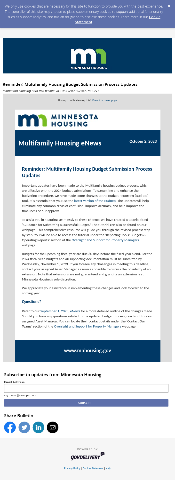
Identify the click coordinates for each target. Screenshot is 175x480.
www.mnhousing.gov (87, 350)
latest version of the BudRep (95, 201)
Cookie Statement (92, 468)
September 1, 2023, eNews (60, 311)
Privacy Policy (72, 468)
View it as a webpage (104, 100)
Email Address (14, 382)
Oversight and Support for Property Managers (105, 240)
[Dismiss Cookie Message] (169, 4)
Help (108, 468)
